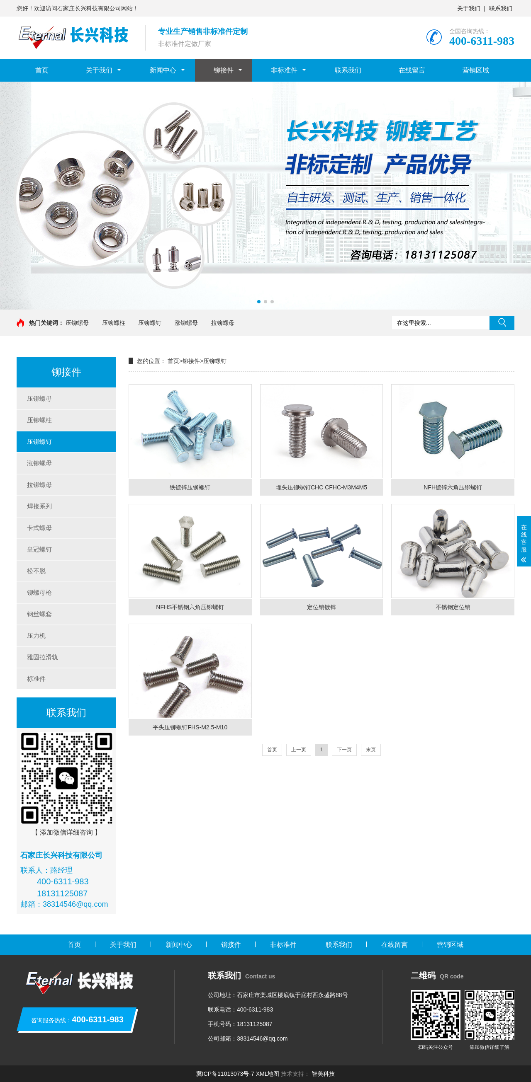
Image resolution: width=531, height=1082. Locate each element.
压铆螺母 (77, 323)
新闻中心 (163, 70)
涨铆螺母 (186, 323)
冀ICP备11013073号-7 (225, 1073)
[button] (259, 301)
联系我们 (500, 8)
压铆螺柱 (113, 323)
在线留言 (412, 70)
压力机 (36, 635)
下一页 (344, 750)
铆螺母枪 (39, 592)
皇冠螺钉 (39, 549)
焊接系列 (39, 506)
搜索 (502, 323)
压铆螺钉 (149, 323)
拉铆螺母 (222, 323)
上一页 (298, 750)
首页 (42, 70)
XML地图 (268, 1073)
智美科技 (323, 1073)
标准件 (36, 678)
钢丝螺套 (39, 613)
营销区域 (476, 70)
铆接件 (224, 70)
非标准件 (284, 70)
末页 (371, 750)
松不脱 (36, 570)
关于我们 (468, 8)
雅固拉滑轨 (42, 657)
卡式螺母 (39, 527)
